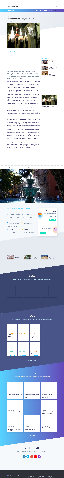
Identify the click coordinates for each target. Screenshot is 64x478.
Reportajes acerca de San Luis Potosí (14, 13)
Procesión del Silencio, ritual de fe (36, 167)
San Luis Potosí (10, 10)
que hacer (41, 10)
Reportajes (28, 167)
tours (43, 6)
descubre (50, 6)
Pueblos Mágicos (51, 476)
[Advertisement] (49, 85)
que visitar (50, 10)
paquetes (39, 6)
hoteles (31, 6)
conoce (46, 6)
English (54, 6)
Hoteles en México (31, 476)
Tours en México (41, 476)
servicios (45, 10)
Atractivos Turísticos (42, 475)
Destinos (16, 167)
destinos (35, 6)
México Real (50, 475)
